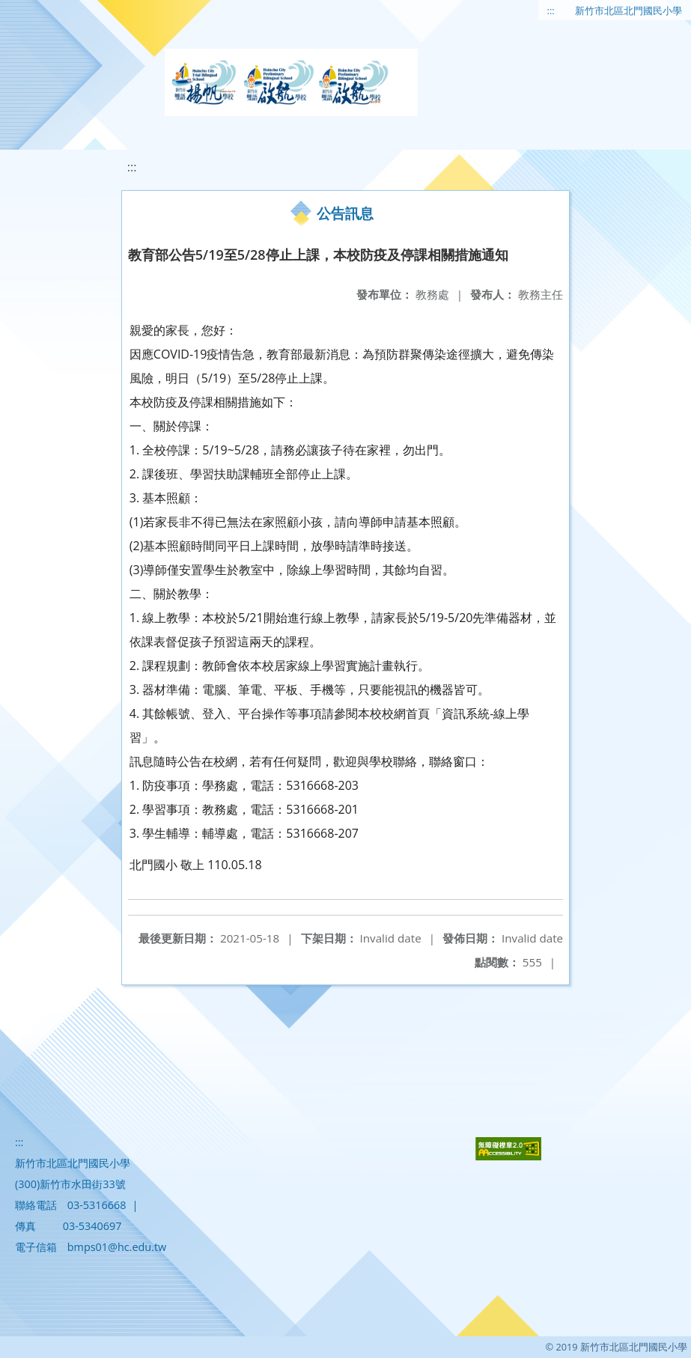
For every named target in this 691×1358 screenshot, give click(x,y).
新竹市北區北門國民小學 (628, 10)
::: (551, 10)
